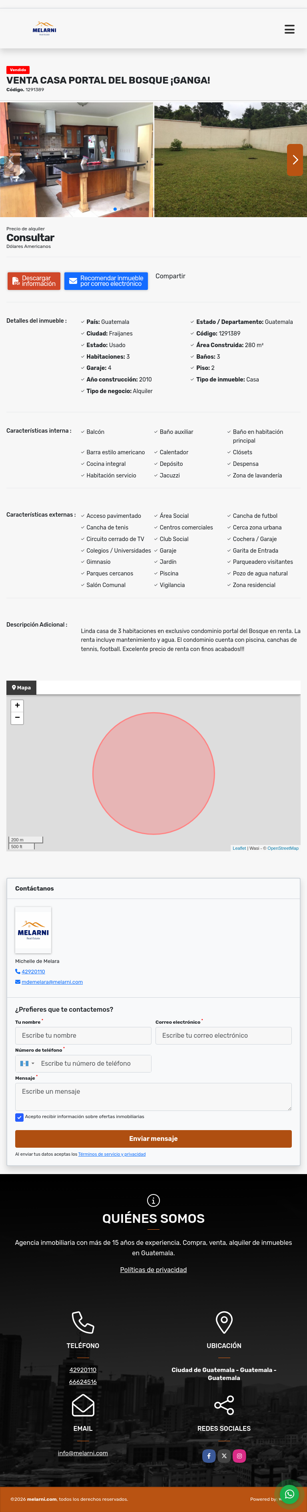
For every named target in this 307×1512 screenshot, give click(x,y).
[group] (76, 159)
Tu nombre (29, 1022)
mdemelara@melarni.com (52, 982)
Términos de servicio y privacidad (112, 1154)
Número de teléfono (40, 1050)
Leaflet (239, 848)
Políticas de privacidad (153, 1270)
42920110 (33, 972)
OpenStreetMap (283, 848)
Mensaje (26, 1078)
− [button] (17, 718)
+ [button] (17, 706)
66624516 (83, 1382)
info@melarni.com (83, 1453)
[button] (115, 209)
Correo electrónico (179, 1022)
